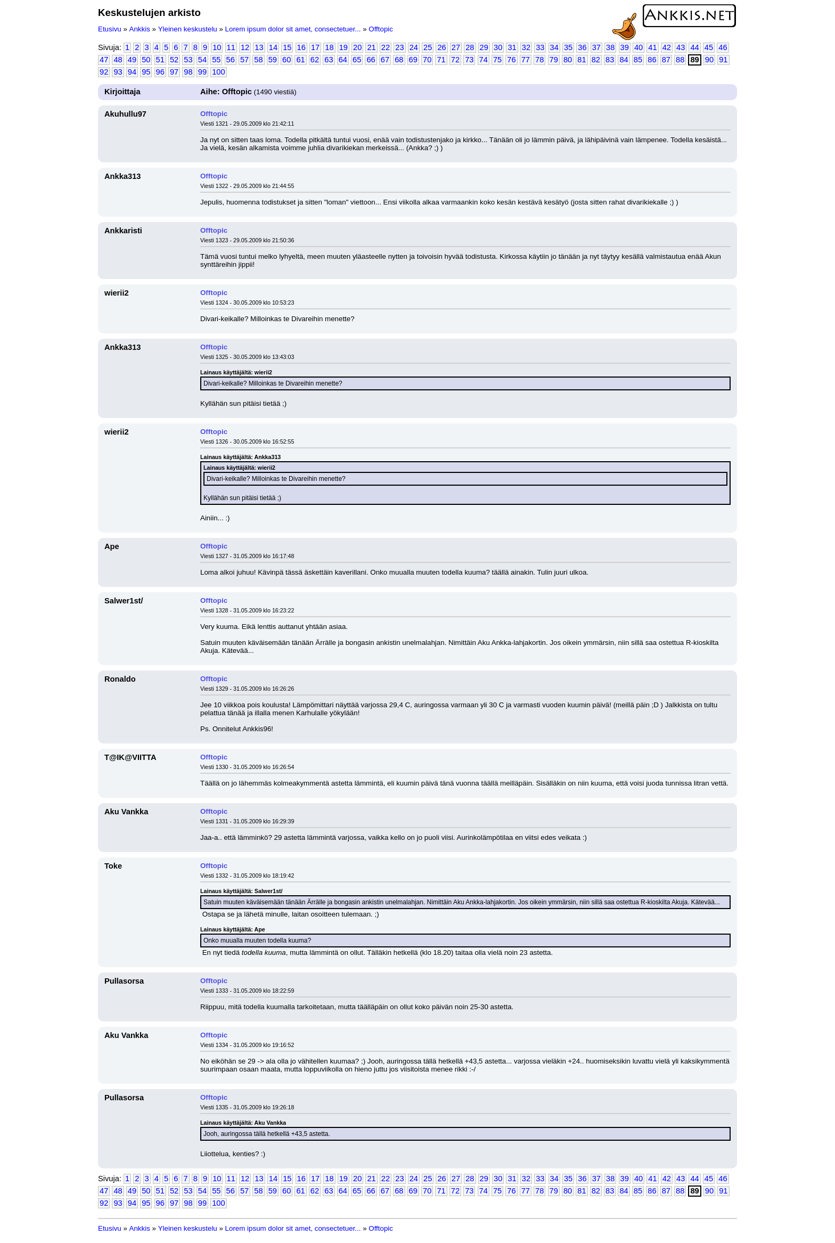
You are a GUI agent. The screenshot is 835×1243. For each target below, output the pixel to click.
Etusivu (109, 29)
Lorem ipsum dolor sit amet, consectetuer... (293, 29)
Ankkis (139, 29)
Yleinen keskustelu (187, 29)
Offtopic (381, 29)
